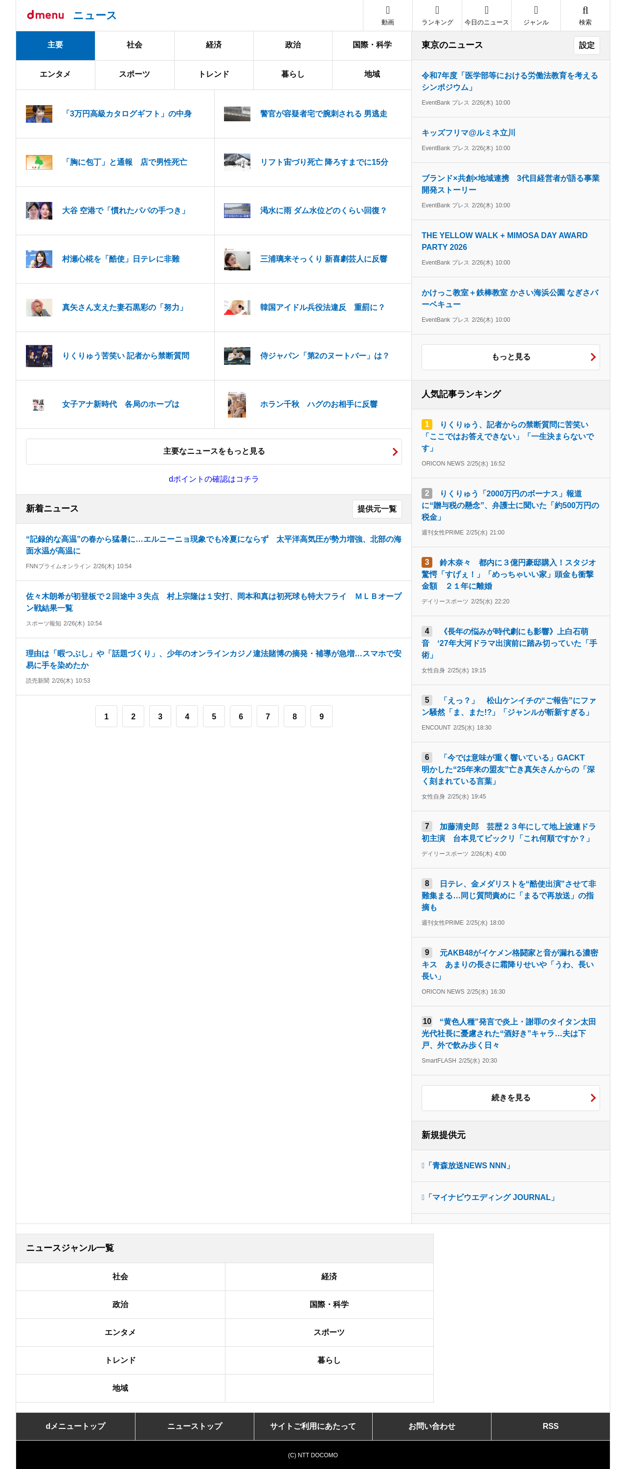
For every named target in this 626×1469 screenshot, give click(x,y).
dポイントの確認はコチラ (214, 479)
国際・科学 (372, 45)
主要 (55, 45)
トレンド (213, 74)
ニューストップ (194, 1426)
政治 (293, 45)
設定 (587, 45)
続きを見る (511, 1097)
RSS (551, 1426)
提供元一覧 (377, 509)
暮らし (293, 74)
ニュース (95, 15)
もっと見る (511, 357)
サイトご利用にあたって (313, 1426)
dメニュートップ (76, 1426)
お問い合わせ (431, 1426)
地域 (372, 74)
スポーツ (134, 74)
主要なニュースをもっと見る (214, 451)
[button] (536, 15)
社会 (134, 45)
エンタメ (55, 74)
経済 (214, 45)
